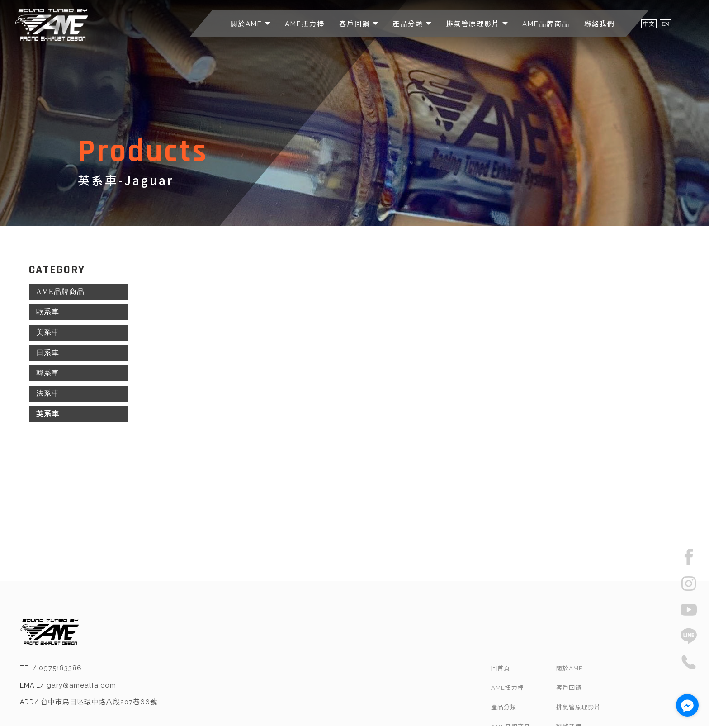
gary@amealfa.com (192, 642)
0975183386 (170, 625)
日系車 (47, 352)
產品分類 (409, 24)
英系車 (47, 414)
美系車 (47, 332)
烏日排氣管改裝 (348, 708)
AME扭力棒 (305, 24)
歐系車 (47, 312)
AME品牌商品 (546, 24)
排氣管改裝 (263, 708)
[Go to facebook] (687, 705)
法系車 (47, 393)
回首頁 (545, 622)
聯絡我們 (599, 24)
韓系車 (47, 373)
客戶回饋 (356, 24)
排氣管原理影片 (474, 24)
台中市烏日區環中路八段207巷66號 (209, 659)
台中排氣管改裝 (303, 708)
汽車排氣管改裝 (440, 708)
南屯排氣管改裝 (394, 708)
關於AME (247, 24)
